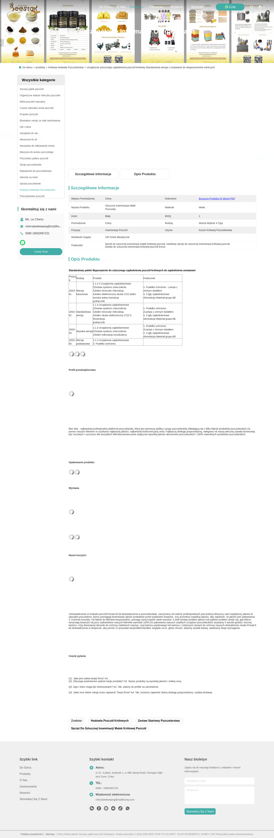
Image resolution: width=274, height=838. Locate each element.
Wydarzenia (178, 7)
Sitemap (49, 834)
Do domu (106, 7)
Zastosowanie (157, 7)
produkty (137, 7)
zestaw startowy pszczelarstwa (159, 720)
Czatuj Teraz (41, 251)
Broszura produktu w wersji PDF (217, 198)
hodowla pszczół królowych (110, 720)
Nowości (25, 792)
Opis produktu (145, 174)
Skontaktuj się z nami (199, 7)
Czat (230, 7)
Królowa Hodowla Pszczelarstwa (66, 67)
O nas (121, 7)
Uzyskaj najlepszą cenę (192, 158)
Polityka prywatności (32, 834)
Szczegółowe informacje (93, 174)
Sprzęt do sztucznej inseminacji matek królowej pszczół (108, 728)
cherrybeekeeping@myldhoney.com (47, 226)
